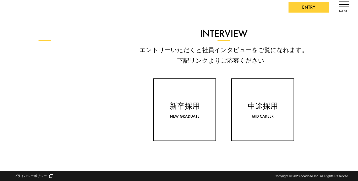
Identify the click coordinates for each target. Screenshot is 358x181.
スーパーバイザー (28, 93)
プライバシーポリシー (33, 176)
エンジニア (22, 73)
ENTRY (308, 7)
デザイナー (22, 83)
